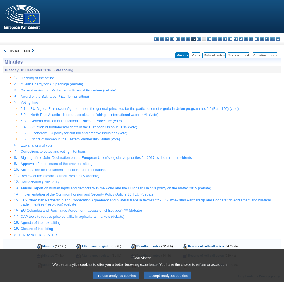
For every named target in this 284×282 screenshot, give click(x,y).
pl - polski (246, 39)
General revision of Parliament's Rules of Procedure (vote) (76, 121)
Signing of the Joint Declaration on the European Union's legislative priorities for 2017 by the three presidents (106, 157)
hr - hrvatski (209, 39)
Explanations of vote (36, 145)
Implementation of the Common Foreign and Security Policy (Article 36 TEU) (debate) (87, 194)
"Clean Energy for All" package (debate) (52, 84)
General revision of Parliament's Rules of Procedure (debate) (68, 90)
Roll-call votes (214, 55)
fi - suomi (272, 39)
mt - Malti (236, 39)
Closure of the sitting (37, 229)
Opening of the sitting (37, 78)
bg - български (156, 39)
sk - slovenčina (262, 39)
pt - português (251, 39)
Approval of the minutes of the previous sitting (56, 164)
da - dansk (172, 39)
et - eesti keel (183, 39)
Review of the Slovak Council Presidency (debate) (60, 176)
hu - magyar (230, 39)
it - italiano (214, 39)
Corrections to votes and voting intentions (53, 151)
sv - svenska (278, 39)
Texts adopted (238, 55)
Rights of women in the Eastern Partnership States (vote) (75, 139)
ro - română (257, 39)
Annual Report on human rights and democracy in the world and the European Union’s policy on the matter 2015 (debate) (116, 188)
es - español (162, 39)
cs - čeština (167, 39)
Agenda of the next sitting (40, 223)
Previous (14, 50)
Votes (196, 55)
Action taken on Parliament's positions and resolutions (63, 170)
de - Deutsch (178, 39)
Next (27, 50)
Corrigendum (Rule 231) (40, 182)
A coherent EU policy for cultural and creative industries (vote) (78, 133)
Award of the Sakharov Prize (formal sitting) (55, 96)
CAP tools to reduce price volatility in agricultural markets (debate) (72, 216)
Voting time (29, 102)
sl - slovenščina (267, 39)
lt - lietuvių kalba (225, 39)
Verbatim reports (265, 55)
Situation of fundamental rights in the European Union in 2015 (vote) (83, 127)
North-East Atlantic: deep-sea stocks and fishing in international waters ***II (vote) (94, 115)
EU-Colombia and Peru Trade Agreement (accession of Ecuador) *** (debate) (81, 210)
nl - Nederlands (241, 39)
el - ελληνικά (188, 39)
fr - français (199, 39)
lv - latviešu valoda (220, 39)
